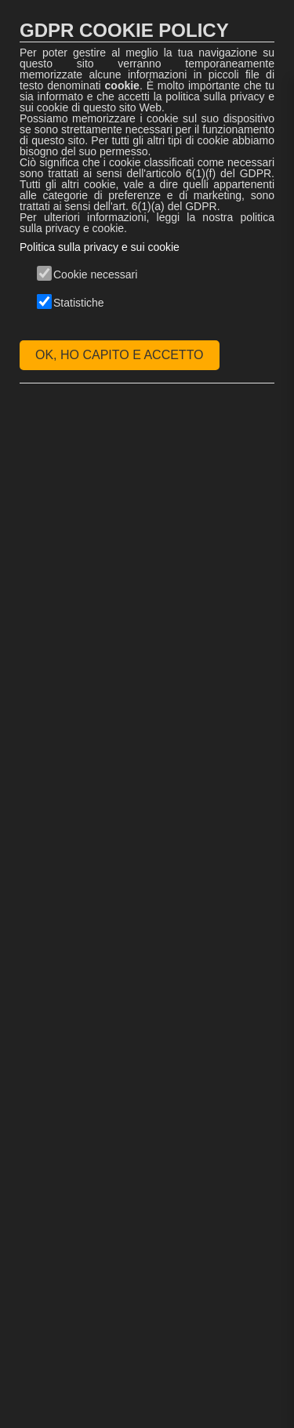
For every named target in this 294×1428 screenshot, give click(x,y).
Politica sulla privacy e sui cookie (100, 247)
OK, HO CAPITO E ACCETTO (119, 355)
